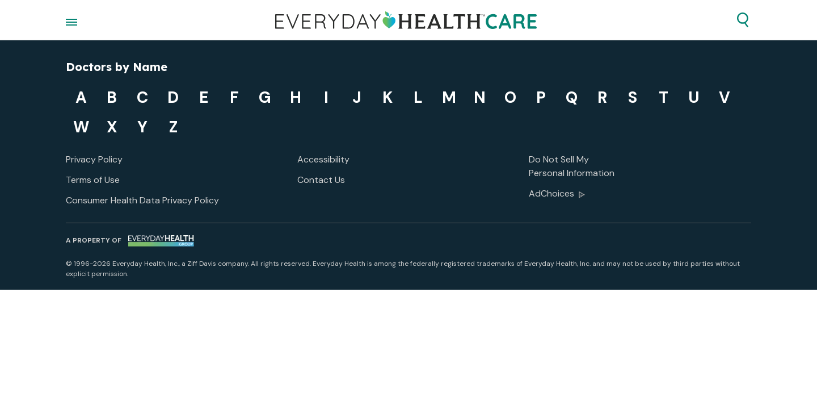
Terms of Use (93, 180)
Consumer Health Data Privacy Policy (142, 200)
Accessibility (323, 159)
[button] (742, 19)
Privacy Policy (94, 159)
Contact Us (321, 180)
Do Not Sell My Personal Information (571, 166)
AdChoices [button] (557, 194)
